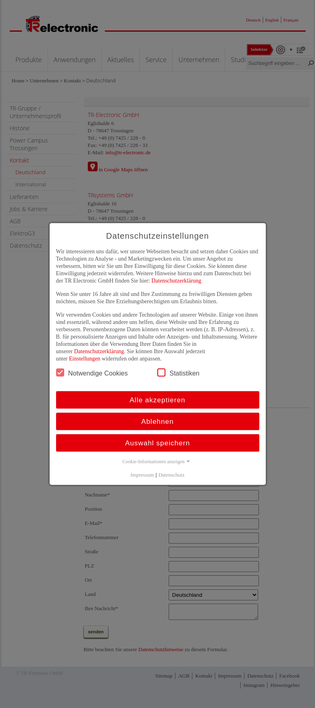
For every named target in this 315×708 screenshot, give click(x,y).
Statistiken (178, 373)
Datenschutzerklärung (176, 281)
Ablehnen (157, 421)
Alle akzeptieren (157, 400)
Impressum (142, 475)
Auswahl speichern (157, 443)
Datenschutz (172, 475)
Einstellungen (84, 359)
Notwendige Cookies (92, 373)
